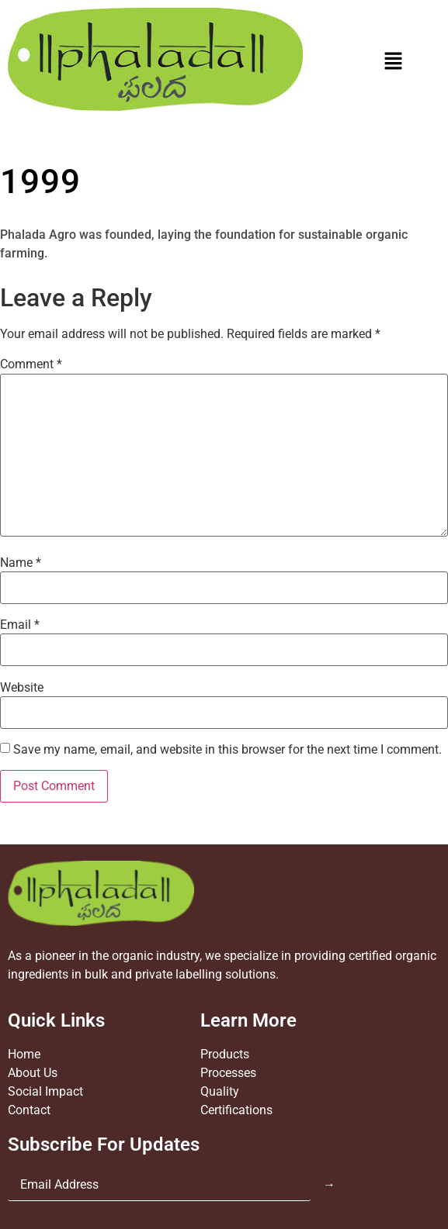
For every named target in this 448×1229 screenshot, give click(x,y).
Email (20, 625)
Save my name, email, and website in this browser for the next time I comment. (227, 750)
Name (20, 563)
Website (21, 688)
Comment (31, 364)
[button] (392, 62)
